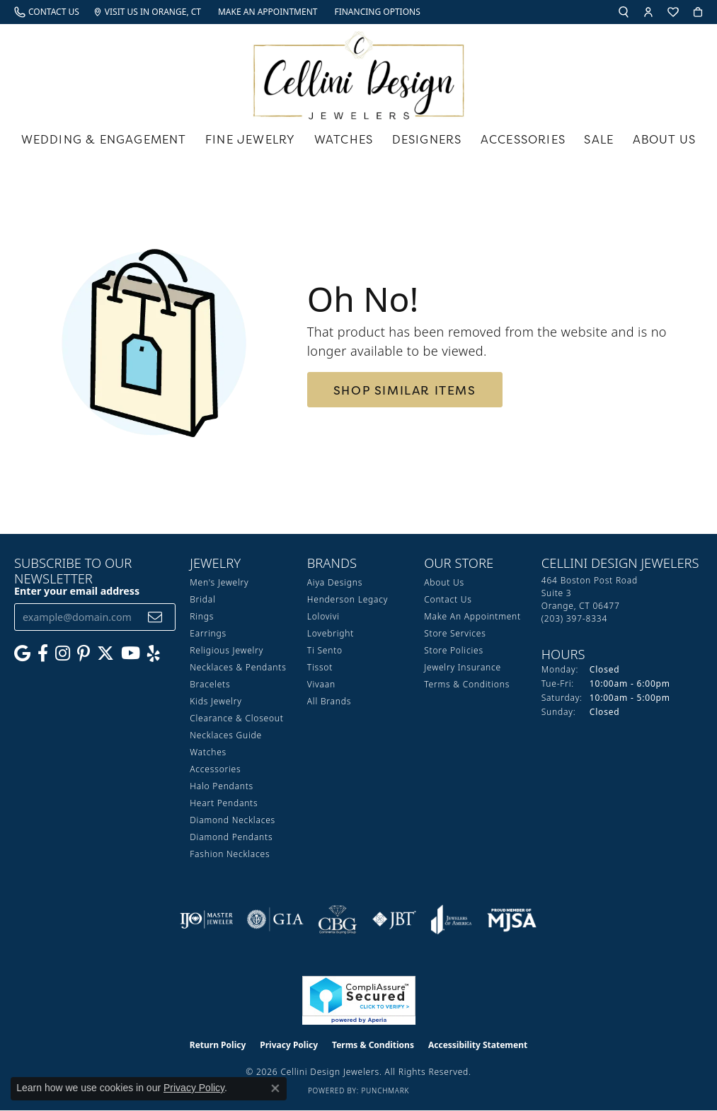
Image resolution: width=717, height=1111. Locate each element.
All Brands (329, 701)
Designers (427, 139)
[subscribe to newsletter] (155, 617)
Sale (599, 139)
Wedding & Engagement (104, 139)
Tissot (320, 667)
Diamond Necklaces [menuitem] (232, 820)
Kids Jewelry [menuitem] (215, 701)
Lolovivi (323, 616)
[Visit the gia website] (275, 919)
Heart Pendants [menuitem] (224, 803)
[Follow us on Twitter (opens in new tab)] (105, 653)
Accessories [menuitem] (215, 769)
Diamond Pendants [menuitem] (231, 837)
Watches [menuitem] (208, 752)
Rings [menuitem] (202, 616)
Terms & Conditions (467, 684)
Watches (343, 139)
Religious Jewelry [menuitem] (226, 650)
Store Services (455, 633)
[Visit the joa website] (451, 919)
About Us (664, 139)
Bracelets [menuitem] (210, 684)
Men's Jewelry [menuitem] (219, 582)
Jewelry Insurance (462, 667)
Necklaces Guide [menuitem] (226, 735)
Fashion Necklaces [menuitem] (230, 854)
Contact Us (447, 599)
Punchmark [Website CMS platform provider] (385, 1090)
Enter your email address (76, 591)
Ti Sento (325, 650)
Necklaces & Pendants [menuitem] (238, 667)
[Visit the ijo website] (206, 919)
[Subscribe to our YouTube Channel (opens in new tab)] (130, 653)
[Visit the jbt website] (394, 919)
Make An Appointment (472, 616)
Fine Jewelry (250, 139)
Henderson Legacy (348, 599)
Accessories (523, 139)
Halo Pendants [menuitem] (221, 786)
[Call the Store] (574, 618)
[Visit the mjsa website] (511, 919)
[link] (46, 12)
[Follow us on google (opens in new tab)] (22, 653)
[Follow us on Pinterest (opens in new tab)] (83, 653)
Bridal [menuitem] (202, 599)
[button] (623, 12)
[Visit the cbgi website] (337, 919)
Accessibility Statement (477, 1045)
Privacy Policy (289, 1045)
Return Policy (218, 1045)
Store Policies (453, 650)
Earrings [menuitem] (208, 633)
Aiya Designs (334, 582)
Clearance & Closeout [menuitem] (236, 718)
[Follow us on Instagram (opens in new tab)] (62, 653)
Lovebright (330, 633)
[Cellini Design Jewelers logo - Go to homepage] (359, 72)
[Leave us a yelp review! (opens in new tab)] (153, 653)
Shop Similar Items (404, 390)
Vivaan (321, 684)
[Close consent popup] (275, 1088)
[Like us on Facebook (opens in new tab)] (43, 653)
